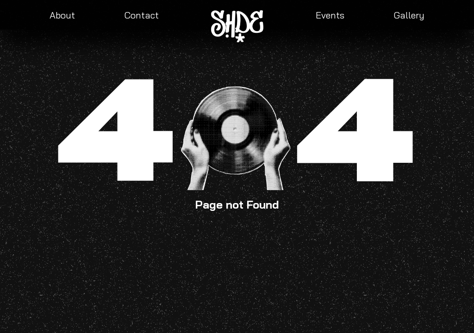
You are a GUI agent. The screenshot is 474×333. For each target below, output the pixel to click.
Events (330, 15)
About (62, 15)
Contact (141, 15)
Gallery (408, 15)
